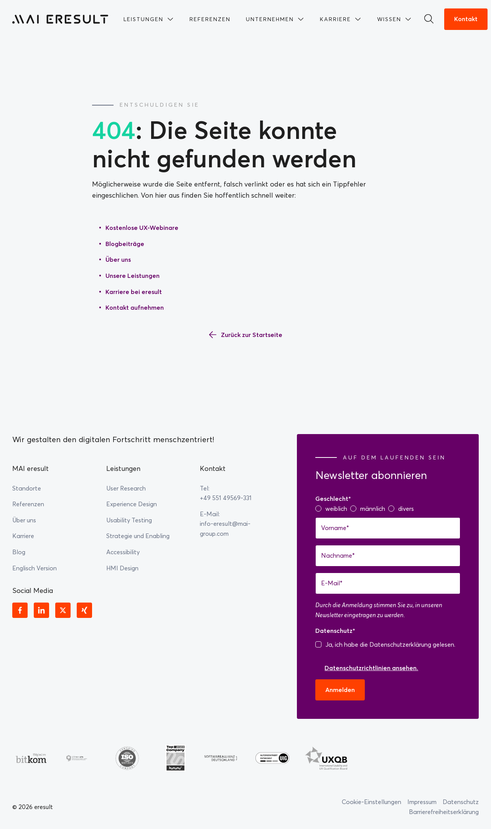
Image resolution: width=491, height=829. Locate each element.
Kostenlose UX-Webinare (141, 227)
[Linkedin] (41, 610)
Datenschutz (461, 802)
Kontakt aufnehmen (134, 307)
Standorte (26, 488)
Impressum (422, 802)
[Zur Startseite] (60, 19)
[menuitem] (148, 19)
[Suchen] (431, 19)
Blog (18, 552)
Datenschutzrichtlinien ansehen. (371, 668)
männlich (372, 508)
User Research (126, 488)
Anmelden (340, 690)
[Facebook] (20, 610)
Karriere (23, 536)
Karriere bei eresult (133, 292)
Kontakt (466, 19)
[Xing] (84, 610)
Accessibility (123, 552)
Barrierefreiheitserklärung (444, 812)
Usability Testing (129, 520)
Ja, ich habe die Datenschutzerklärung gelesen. (390, 644)
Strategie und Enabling (138, 536)
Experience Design (131, 504)
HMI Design (122, 568)
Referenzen (28, 504)
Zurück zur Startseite (251, 335)
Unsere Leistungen (132, 275)
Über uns (118, 259)
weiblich (336, 508)
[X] (63, 610)
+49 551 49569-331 (226, 498)
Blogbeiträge (124, 244)
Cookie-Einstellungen (371, 802)
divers (406, 508)
